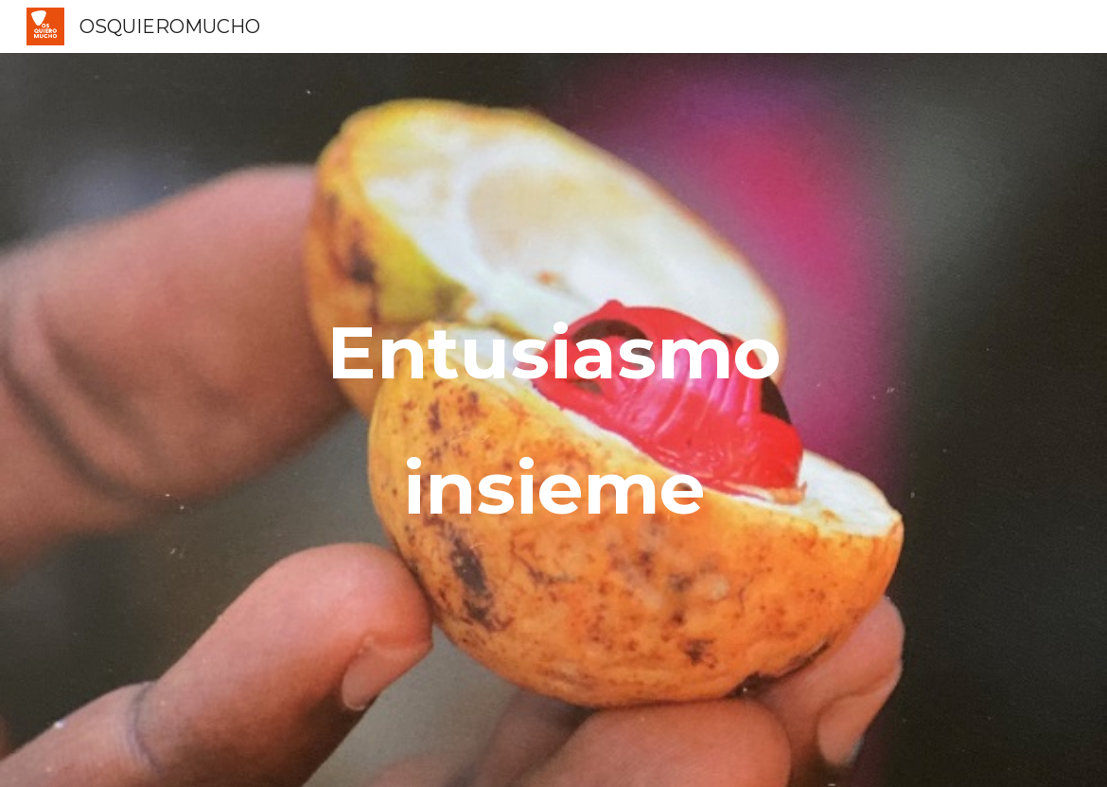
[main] (553, 420)
